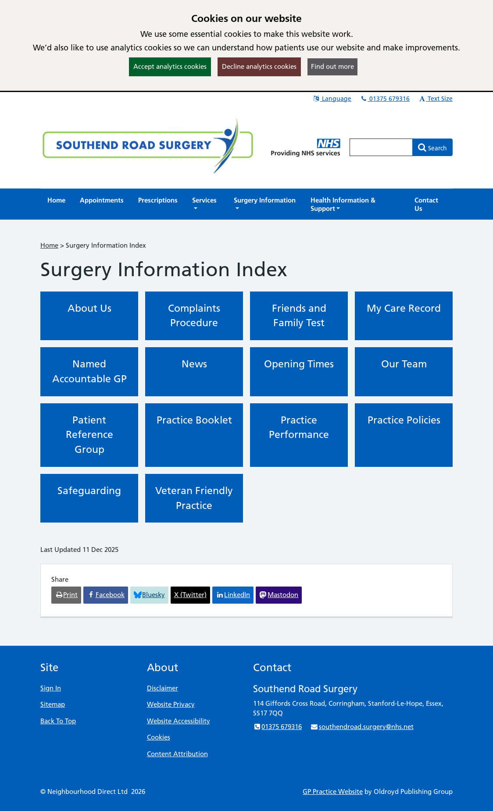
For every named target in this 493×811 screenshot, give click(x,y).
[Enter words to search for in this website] (381, 147)
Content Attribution (177, 754)
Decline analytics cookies (259, 66)
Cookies (158, 737)
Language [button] (331, 99)
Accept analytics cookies (170, 66)
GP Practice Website (333, 791)
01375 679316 (385, 99)
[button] (205, 204)
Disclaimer (162, 688)
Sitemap (52, 704)
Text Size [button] (435, 99)
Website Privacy (171, 704)
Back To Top (58, 721)
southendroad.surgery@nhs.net (361, 726)
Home (49, 245)
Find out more (332, 66)
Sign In (50, 688)
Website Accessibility (178, 721)
